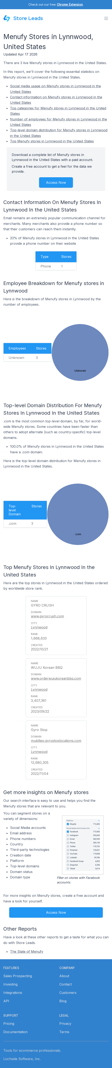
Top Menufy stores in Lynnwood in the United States (52, 141)
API (6, 1001)
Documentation (15, 1032)
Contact (65, 984)
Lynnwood (39, 627)
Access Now (56, 182)
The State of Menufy (26, 951)
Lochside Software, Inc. (22, 1059)
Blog (62, 1001)
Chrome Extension (70, 4)
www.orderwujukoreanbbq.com (56, 678)
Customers (67, 993)
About (64, 976)
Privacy (65, 1023)
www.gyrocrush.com (47, 616)
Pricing (8, 1023)
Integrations (12, 993)
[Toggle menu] (106, 18)
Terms (64, 1032)
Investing (10, 984)
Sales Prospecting (17, 976)
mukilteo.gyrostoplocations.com (56, 741)
